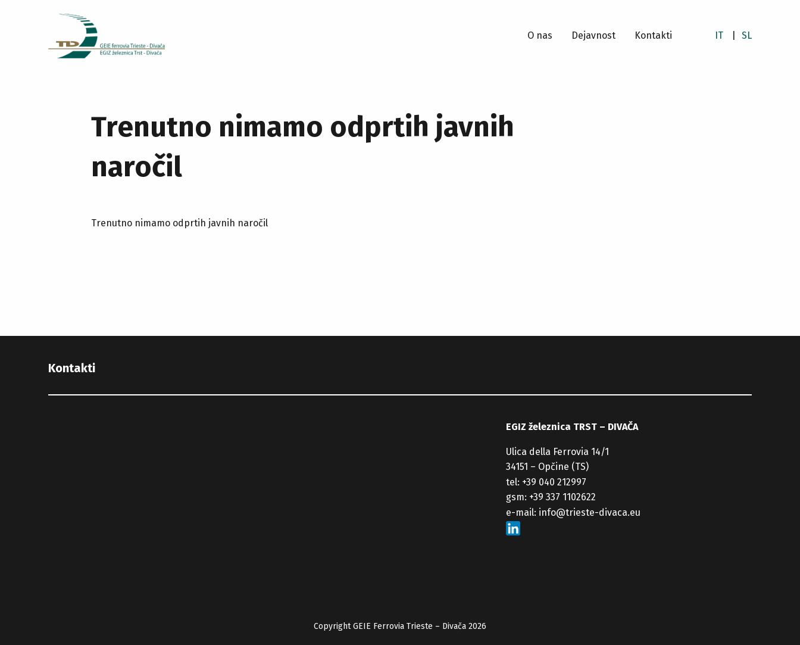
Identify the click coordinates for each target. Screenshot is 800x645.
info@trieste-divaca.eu (589, 512)
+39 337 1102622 (562, 497)
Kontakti (653, 35)
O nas (539, 35)
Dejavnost (593, 35)
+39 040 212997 (554, 482)
